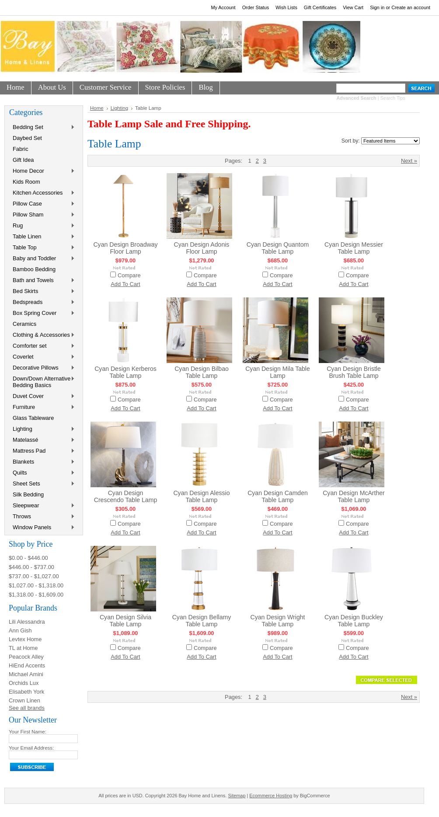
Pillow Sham (42, 215)
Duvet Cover (42, 396)
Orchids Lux (23, 683)
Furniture (42, 407)
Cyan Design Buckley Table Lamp (353, 621)
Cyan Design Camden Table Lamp (277, 496)
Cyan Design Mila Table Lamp (277, 372)
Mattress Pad (42, 451)
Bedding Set (42, 127)
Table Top (42, 247)
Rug (42, 226)
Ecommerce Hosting (270, 795)
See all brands (27, 708)
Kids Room (26, 181)
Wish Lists (286, 7)
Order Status (255, 7)
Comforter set (42, 346)
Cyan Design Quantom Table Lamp (278, 248)
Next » (409, 160)
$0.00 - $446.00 (28, 558)
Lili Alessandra (27, 621)
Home (97, 108)
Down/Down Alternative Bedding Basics (42, 381)
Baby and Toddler (42, 258)
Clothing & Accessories (42, 335)
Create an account (410, 7)
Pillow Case (42, 204)
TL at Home (23, 648)
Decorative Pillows (42, 368)
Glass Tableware (33, 418)
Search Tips (392, 98)
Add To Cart (125, 284)
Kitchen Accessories (42, 193)
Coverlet (42, 357)
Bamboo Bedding (34, 269)
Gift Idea (23, 160)
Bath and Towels (42, 280)
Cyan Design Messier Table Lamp (353, 248)
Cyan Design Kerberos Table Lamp (125, 372)
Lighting (42, 429)
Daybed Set (27, 138)
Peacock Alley (26, 656)
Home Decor (42, 171)
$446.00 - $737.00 (31, 567)
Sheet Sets (42, 484)
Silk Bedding (28, 494)
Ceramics (24, 324)
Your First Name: (27, 731)
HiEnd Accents (27, 665)
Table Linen (42, 237)
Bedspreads (42, 302)
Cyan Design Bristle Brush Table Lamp (354, 372)
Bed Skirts (42, 291)
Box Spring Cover (42, 313)
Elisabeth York (26, 691)
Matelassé (42, 440)
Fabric (20, 149)
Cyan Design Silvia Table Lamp (125, 621)
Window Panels (42, 527)
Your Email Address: (31, 748)
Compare (129, 275)
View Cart (353, 7)
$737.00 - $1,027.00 (34, 576)
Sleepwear (42, 506)
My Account (223, 7)
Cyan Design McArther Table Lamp (354, 496)
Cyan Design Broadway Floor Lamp (125, 248)
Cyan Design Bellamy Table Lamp (201, 621)
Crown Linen (24, 700)
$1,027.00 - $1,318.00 (36, 585)
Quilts (42, 473)
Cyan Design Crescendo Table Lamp (125, 496)
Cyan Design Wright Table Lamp (278, 621)
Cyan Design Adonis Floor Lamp (202, 248)
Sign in (377, 7)
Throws (42, 516)
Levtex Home (25, 639)
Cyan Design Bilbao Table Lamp (201, 372)
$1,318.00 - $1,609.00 (36, 594)
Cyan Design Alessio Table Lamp (201, 496)
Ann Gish (20, 630)
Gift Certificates (320, 7)
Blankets (42, 462)
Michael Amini (26, 674)
